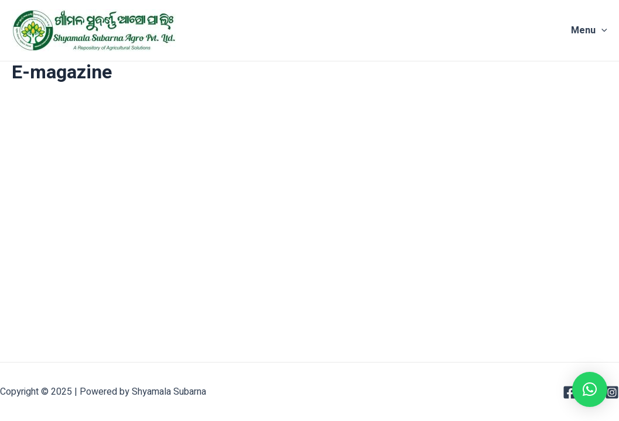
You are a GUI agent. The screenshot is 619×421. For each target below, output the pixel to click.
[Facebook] (570, 392)
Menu (589, 30)
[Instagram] (612, 392)
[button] (589, 389)
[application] (601, 30)
